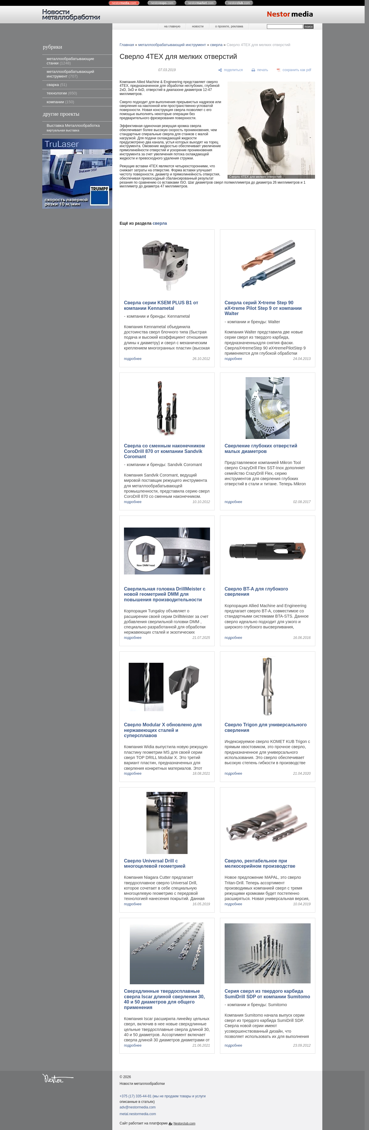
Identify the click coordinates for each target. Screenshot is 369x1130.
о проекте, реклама (229, 26)
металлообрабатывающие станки (70, 61)
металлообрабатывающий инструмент (70, 73)
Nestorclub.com (184, 1123)
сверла (216, 45)
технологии (62, 93)
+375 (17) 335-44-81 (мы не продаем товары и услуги (163, 1096)
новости (197, 26)
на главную (172, 26)
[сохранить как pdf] (294, 70)
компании (60, 102)
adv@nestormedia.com (138, 1107)
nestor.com (124, 3)
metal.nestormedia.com (138, 1114)
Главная (127, 45)
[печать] (260, 70)
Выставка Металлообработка (73, 127)
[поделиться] (230, 70)
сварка (57, 84)
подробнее (132, 359)
